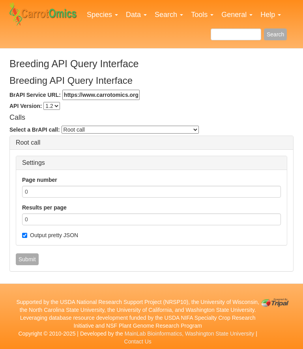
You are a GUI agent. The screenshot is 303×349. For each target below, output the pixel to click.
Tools (202, 15)
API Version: (25, 106)
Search (169, 15)
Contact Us (138, 341)
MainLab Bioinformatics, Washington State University (189, 333)
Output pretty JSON (50, 235)
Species (102, 15)
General (236, 15)
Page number (39, 180)
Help (270, 15)
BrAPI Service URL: (74, 95)
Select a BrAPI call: (34, 129)
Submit (27, 259)
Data (136, 15)
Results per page (44, 207)
